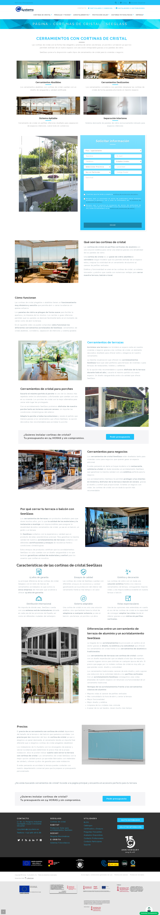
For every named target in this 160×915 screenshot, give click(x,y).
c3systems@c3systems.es (28, 829)
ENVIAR (113, 225)
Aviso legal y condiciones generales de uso (96, 875)
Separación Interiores (115, 118)
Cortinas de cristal (58, 822)
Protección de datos (137, 875)
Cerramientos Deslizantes (115, 82)
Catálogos (88, 825)
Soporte (87, 845)
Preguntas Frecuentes (93, 832)
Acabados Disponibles (93, 835)
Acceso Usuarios (137, 3)
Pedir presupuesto (120, 437)
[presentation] (101, 215)
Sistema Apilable (48, 118)
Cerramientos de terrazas (105, 342)
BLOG (86, 822)
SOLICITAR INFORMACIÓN (130, 827)
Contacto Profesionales (94, 838)
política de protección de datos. (125, 194)
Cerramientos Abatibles (48, 82)
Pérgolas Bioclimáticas (60, 836)
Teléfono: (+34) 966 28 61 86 (29, 833)
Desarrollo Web (24, 878)
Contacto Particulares (93, 841)
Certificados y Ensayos (93, 829)
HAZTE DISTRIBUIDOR (130, 820)
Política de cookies (121, 875)
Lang (123, 3)
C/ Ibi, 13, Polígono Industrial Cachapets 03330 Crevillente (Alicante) (29, 824)
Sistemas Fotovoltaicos (60, 843)
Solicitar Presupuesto (24, 3)
